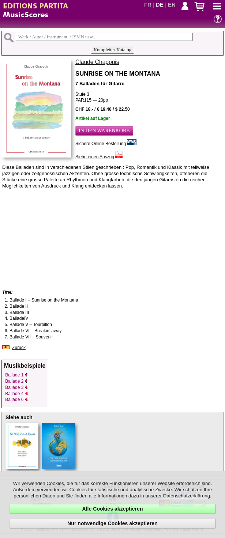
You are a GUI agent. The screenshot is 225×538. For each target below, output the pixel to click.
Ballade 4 (16, 393)
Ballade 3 (16, 387)
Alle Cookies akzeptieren (112, 509)
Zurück (19, 347)
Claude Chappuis (97, 62)
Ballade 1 (16, 375)
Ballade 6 (16, 399)
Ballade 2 (16, 381)
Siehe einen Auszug (94, 156)
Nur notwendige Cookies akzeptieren (112, 523)
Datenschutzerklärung (186, 496)
